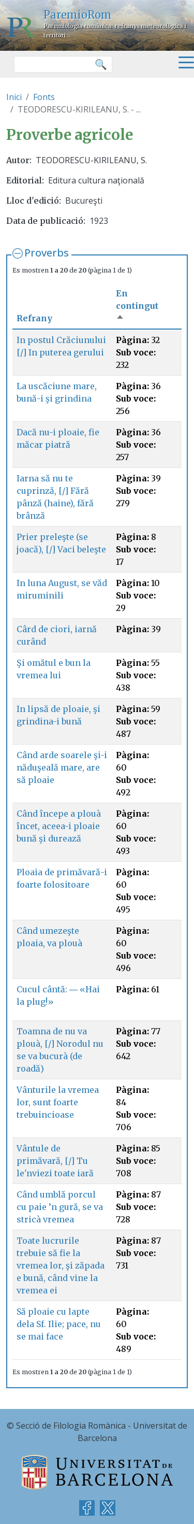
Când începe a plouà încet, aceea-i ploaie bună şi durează (59, 826)
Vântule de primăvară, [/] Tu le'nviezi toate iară (55, 1160)
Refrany (34, 318)
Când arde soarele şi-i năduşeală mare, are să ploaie (62, 767)
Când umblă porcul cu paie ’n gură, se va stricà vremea (60, 1206)
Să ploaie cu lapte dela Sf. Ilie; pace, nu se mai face (59, 1324)
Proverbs (46, 253)
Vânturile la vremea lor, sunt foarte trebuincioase (58, 1102)
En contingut (137, 305)
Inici (14, 97)
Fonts (44, 97)
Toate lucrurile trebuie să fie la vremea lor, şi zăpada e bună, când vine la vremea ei (61, 1265)
